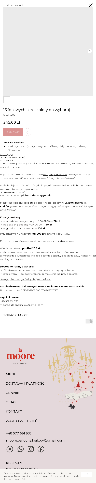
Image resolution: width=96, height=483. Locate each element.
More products (15, 5)
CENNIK (12, 393)
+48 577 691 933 (9, 301)
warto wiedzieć (21, 421)
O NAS (11, 402)
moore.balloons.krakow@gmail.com (21, 304)
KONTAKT (14, 411)
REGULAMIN (14, 462)
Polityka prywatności (14, 479)
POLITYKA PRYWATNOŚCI (22, 468)
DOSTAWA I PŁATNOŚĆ (25, 383)
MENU (11, 374)
